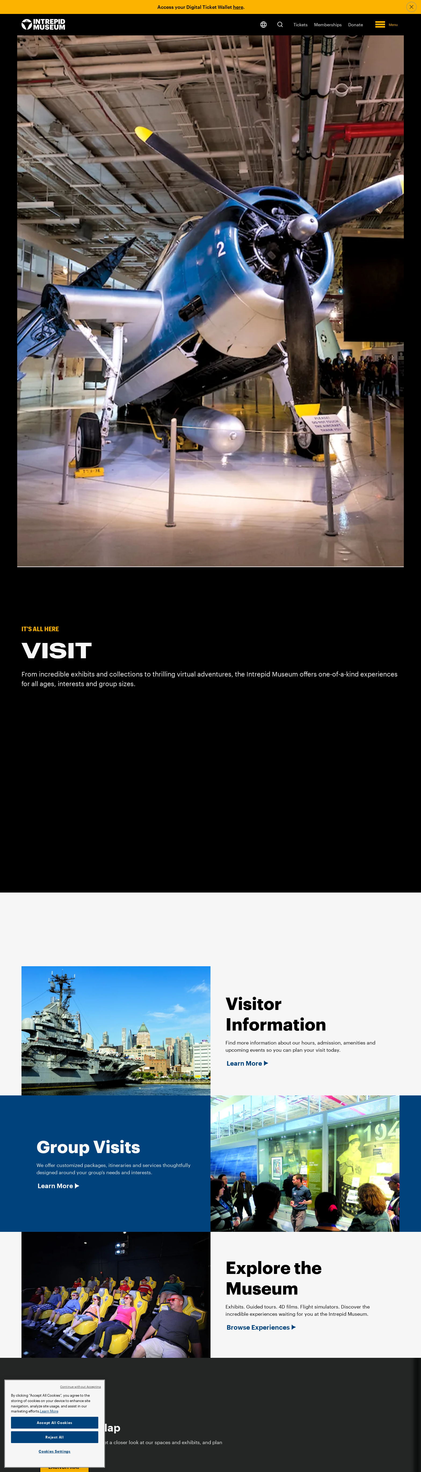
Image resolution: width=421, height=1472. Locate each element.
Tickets (300, 24)
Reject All (54, 1437)
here (238, 7)
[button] (280, 24)
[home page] (43, 25)
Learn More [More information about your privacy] (49, 1411)
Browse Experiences (258, 1327)
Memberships (328, 24)
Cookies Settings (55, 1451)
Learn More (244, 1063)
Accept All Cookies (54, 1423)
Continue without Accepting (80, 1386)
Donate (355, 24)
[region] (54, 1424)
